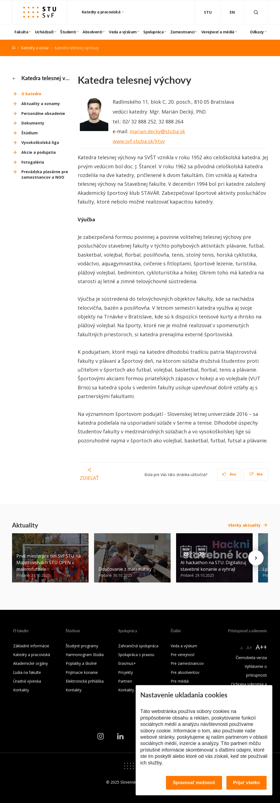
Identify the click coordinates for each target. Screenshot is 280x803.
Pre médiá (180, 681)
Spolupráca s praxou (136, 654)
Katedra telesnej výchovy (41, 78)
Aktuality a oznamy (40, 103)
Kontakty (21, 689)
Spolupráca (153, 31)
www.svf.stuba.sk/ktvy (139, 141)
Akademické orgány (30, 663)
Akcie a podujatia (38, 152)
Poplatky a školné (81, 663)
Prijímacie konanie (82, 672)
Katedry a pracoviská (101, 12)
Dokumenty (32, 123)
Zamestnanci (182, 31)
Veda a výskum (122, 31)
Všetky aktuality (244, 525)
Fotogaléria (32, 162)
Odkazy (257, 31)
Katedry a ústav (35, 47)
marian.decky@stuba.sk (157, 131)
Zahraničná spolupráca (138, 645)
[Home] (13, 47)
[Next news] (256, 558)
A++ (261, 646)
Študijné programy (82, 645)
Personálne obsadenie (43, 113)
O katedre (31, 93)
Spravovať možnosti (194, 782)
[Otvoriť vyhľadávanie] (256, 12)
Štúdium (29, 132)
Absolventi (92, 31)
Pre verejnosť (182, 654)
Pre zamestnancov (187, 663)
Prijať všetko (246, 782)
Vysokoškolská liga (40, 142)
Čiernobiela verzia (251, 657)
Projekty (125, 672)
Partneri (125, 681)
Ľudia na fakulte (27, 672)
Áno (229, 474)
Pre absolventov (185, 672)
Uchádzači (44, 31)
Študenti (68, 31)
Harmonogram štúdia (85, 654)
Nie (256, 474)
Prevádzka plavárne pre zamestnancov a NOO (44, 174)
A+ (249, 647)
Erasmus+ (127, 663)
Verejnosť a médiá (217, 31)
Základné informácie (31, 645)
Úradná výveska (27, 681)
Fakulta (21, 31)
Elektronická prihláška (85, 681)
